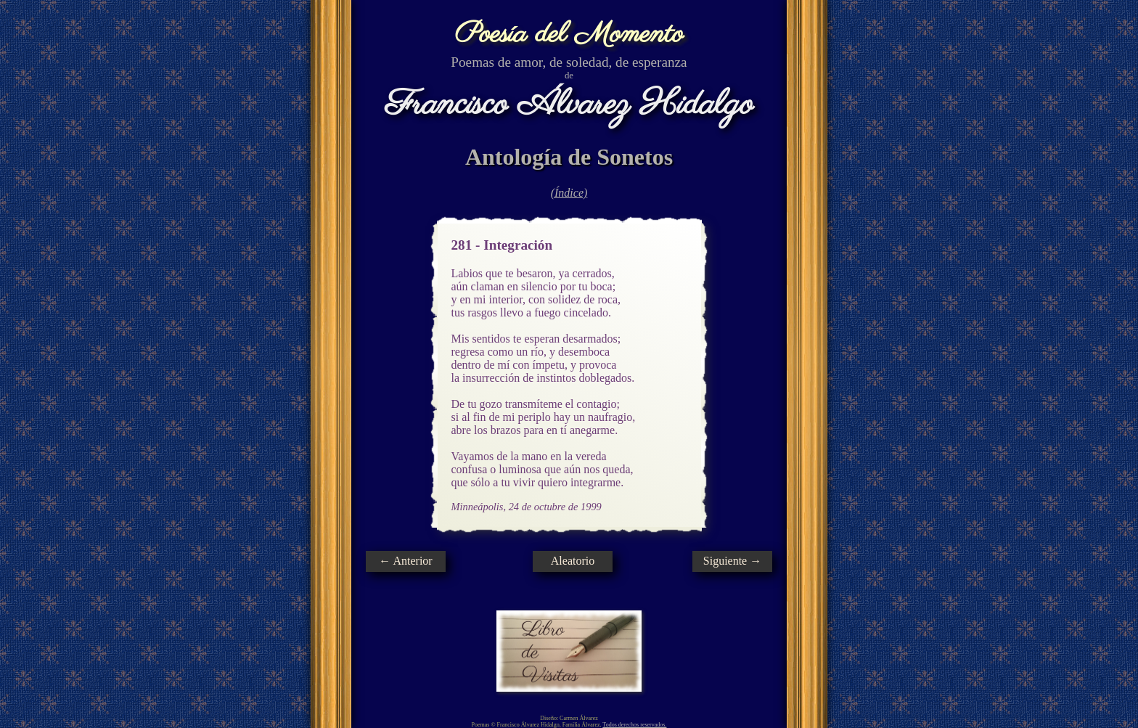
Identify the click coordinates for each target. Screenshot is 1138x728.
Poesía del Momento (569, 34)
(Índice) (569, 193)
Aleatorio (572, 561)
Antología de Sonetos (569, 157)
